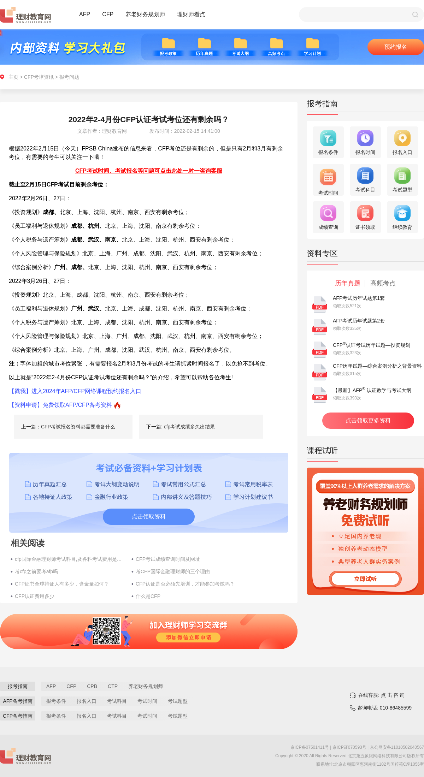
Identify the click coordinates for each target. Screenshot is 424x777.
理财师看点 (191, 14)
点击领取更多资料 (368, 420)
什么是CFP (148, 596)
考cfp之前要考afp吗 (36, 571)
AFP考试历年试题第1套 (359, 298)
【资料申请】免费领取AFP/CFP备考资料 (60, 405)
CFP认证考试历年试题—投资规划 (371, 345)
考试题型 (178, 701)
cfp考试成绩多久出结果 (189, 426)
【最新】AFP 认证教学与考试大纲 (372, 390)
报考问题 (69, 77)
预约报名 (395, 47)
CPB (92, 686)
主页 (13, 77)
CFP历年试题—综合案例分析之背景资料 (377, 366)
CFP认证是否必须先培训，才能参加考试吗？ (185, 584)
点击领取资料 (149, 517)
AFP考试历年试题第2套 (359, 321)
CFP (107, 14)
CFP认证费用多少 (34, 596)
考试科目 (117, 701)
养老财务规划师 (145, 14)
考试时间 (147, 701)
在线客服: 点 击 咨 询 (381, 695)
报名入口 (86, 701)
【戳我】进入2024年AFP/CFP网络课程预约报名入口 (75, 391)
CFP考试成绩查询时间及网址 (168, 559)
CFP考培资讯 (39, 77)
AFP (84, 14)
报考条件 (56, 701)
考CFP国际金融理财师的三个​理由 (173, 571)
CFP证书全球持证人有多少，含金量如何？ (62, 584)
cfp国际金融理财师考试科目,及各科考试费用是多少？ (69, 559)
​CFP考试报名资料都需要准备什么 (78, 426)
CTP (113, 686)
